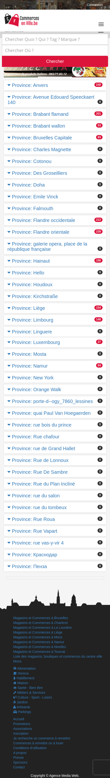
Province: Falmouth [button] (32, 208)
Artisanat (21, 707)
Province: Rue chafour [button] (36, 436)
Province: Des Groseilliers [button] (39, 173)
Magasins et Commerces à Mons (37, 637)
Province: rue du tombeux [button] (39, 507)
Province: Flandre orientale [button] (40, 232)
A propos (19, 753)
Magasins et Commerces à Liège (37, 632)
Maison (20, 683)
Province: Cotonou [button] (32, 161)
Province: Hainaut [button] (31, 261)
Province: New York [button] (33, 377)
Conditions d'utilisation (30, 748)
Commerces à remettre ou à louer (38, 743)
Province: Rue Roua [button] (33, 519)
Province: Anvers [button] (30, 85)
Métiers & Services (29, 692)
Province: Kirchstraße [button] (35, 296)
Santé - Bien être (28, 688)
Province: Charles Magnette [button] (41, 149)
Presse (18, 757)
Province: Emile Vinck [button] (35, 196)
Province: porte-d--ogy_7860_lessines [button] (52, 401)
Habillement (23, 678)
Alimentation (24, 668)
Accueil (18, 719)
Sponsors (20, 762)
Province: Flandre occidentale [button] (43, 220)
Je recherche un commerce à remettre (41, 738)
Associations (22, 729)
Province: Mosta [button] (29, 354)
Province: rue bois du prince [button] (42, 425)
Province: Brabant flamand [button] (40, 114)
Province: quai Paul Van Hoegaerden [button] (51, 413)
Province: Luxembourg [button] (36, 342)
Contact (19, 767)
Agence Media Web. (64, 776)
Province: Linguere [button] (32, 331)
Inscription (21, 733)
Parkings (22, 712)
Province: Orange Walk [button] (36, 389)
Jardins (20, 702)
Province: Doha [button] (28, 185)
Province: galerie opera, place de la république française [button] (47, 246)
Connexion (95, 5)
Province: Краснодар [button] (34, 554)
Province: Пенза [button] (29, 566)
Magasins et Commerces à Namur (38, 642)
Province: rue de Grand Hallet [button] (43, 448)
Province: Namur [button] (30, 366)
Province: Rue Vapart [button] (34, 531)
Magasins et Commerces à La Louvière (42, 627)
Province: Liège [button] (28, 308)
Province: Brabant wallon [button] (38, 126)
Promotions (21, 724)
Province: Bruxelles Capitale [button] (42, 137)
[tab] (55, 85)
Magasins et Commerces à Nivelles (39, 647)
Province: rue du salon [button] (36, 495)
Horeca (21, 673)
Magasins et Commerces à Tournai (39, 652)
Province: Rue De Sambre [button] (40, 472)
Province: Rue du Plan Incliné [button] (43, 483)
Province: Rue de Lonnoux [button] (40, 460)
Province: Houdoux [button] (32, 284)
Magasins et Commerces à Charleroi (40, 623)
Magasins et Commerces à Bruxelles (40, 618)
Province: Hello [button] (28, 272)
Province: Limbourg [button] (32, 320)
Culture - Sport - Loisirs (32, 697)
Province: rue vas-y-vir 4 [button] (38, 542)
